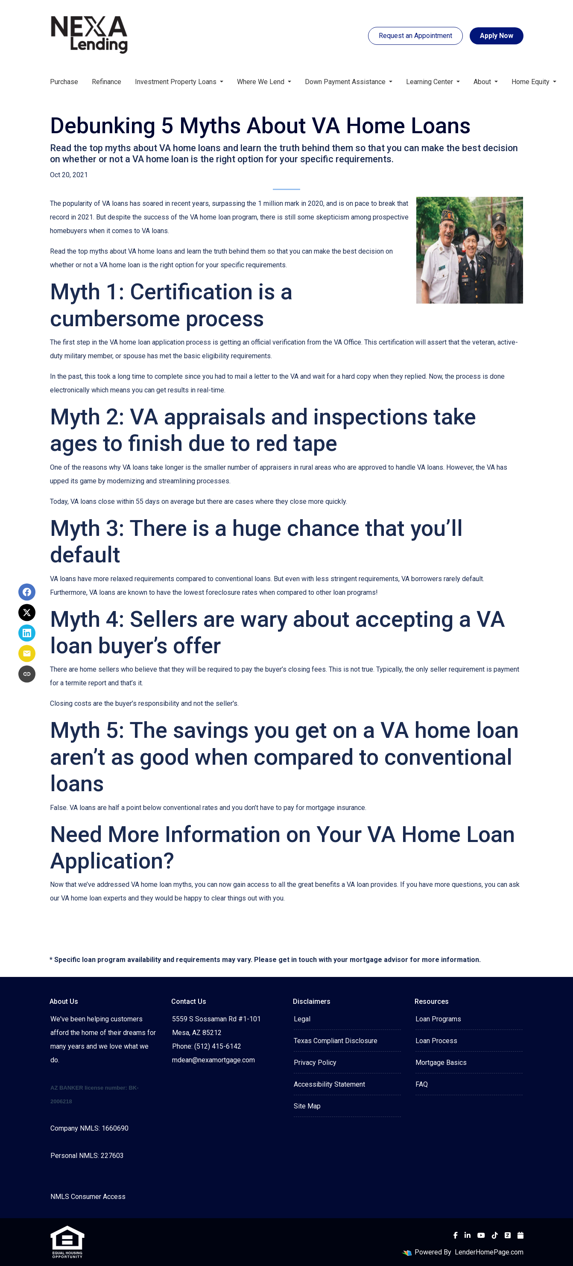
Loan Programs (438, 1019)
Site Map (307, 1106)
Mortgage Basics (441, 1062)
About (483, 82)
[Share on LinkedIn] (26, 633)
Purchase (64, 82)
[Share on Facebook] (26, 592)
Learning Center (430, 82)
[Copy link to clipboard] (26, 674)
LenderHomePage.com (489, 1252)
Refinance (106, 82)
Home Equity (531, 82)
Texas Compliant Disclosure (335, 1041)
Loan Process (436, 1041)
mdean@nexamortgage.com (213, 1060)
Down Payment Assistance (346, 82)
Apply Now (496, 36)
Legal (302, 1019)
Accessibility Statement (329, 1084)
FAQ (421, 1084)
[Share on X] (26, 612)
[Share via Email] (26, 653)
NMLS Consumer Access (88, 1197)
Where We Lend (261, 82)
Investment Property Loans (176, 82)
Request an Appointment (415, 36)
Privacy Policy (315, 1062)
